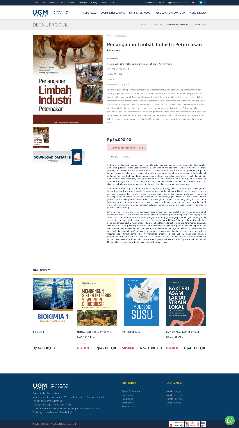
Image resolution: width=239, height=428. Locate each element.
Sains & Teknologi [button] (140, 12)
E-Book (103, 3)
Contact (112, 3)
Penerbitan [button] (53, 3)
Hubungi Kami (128, 406)
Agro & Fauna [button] (198, 12)
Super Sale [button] (89, 12)
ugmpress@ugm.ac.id (50, 412)
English (161, 3)
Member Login (173, 391)
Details (126, 157)
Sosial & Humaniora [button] (113, 12)
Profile (43, 3)
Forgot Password (175, 399)
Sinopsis (113, 157)
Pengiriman (127, 399)
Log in (169, 3)
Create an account (180, 3)
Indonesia (149, 3)
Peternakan (156, 24)
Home (35, 3)
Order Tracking (173, 402)
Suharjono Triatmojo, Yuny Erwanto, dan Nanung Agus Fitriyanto (143, 64)
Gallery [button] (94, 3)
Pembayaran (128, 402)
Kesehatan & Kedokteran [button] (170, 12)
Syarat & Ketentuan (131, 391)
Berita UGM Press (68, 3)
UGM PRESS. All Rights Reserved (61, 424)
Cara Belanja (83, 3)
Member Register (174, 395)
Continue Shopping (116, 36)
